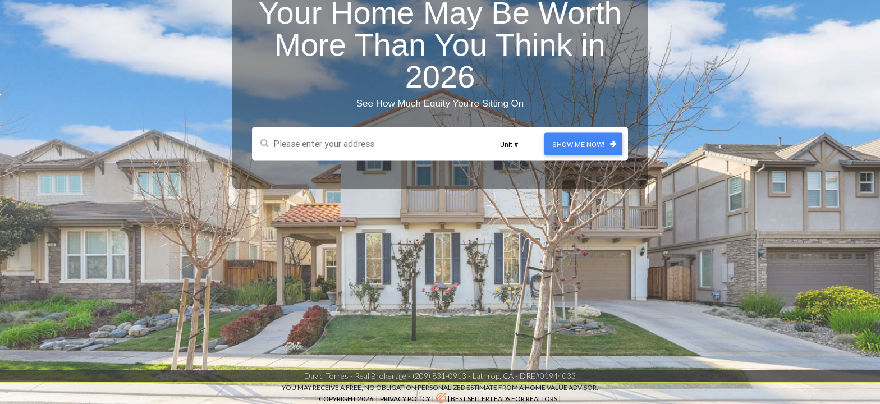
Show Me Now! (578, 134)
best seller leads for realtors (504, 398)
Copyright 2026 (346, 398)
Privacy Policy (405, 398)
